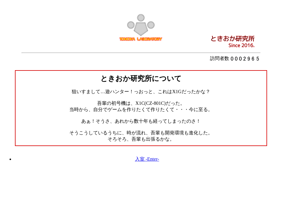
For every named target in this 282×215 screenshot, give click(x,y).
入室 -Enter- (147, 159)
